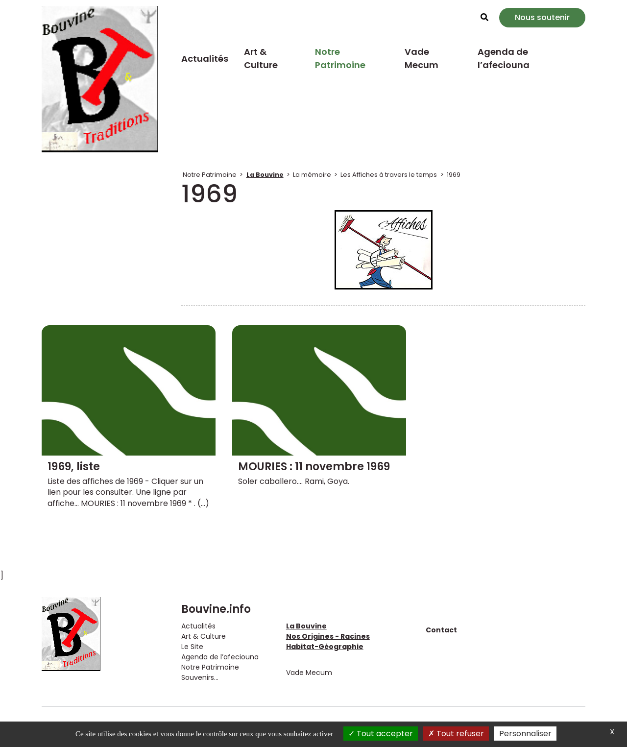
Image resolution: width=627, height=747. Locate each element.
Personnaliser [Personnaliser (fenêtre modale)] (525, 733)
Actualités (204, 58)
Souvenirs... (199, 677)
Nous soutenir (542, 17)
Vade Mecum (421, 58)
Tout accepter (380, 733)
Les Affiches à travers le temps (388, 174)
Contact (441, 630)
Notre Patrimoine (340, 58)
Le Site (192, 646)
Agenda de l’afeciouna (504, 58)
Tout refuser (456, 733)
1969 (453, 174)
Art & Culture (261, 58)
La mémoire (312, 174)
